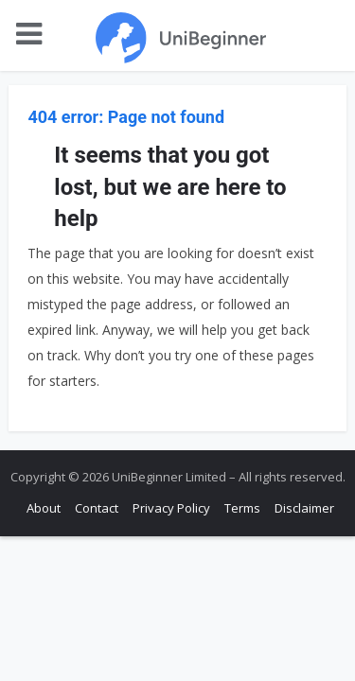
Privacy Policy (171, 507)
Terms (242, 507)
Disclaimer (304, 507)
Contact (96, 507)
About (44, 507)
